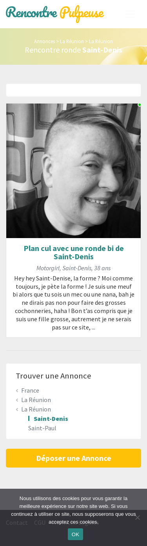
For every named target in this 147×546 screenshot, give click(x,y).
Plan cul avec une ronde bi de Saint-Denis (74, 252)
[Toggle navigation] (130, 14)
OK (75, 534)
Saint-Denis (51, 418)
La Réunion (72, 41)
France (30, 390)
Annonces (44, 41)
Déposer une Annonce (73, 458)
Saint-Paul (42, 428)
